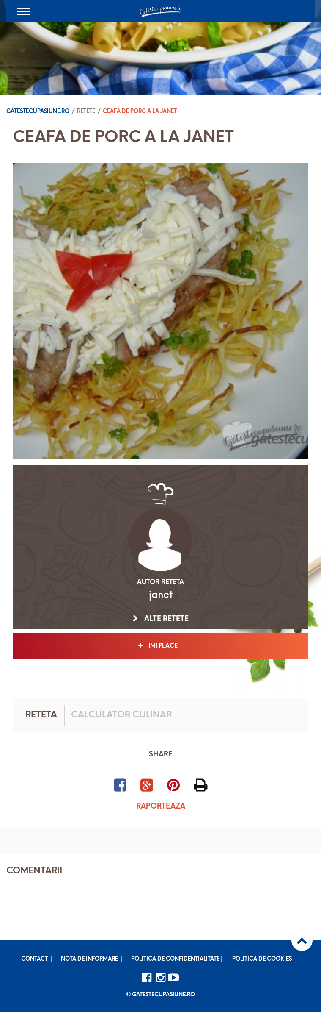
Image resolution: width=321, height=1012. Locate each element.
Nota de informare (89, 959)
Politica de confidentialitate (175, 959)
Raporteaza (160, 806)
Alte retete (161, 619)
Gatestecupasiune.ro (37, 111)
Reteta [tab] (41, 715)
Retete (86, 111)
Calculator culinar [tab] (121, 715)
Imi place (160, 645)
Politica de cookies (262, 959)
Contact (34, 959)
